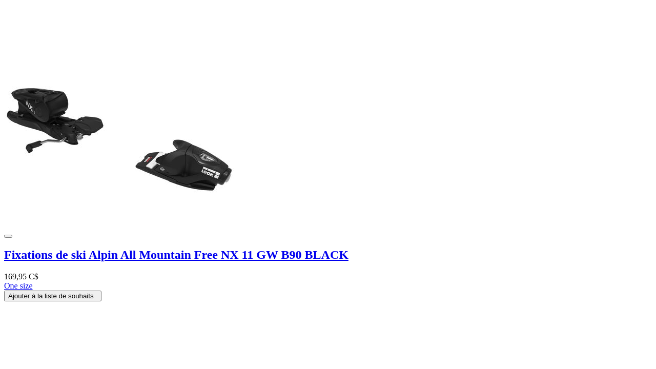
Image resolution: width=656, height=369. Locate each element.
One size (18, 285)
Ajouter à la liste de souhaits (52, 296)
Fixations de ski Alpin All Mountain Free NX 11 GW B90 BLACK (176, 254)
